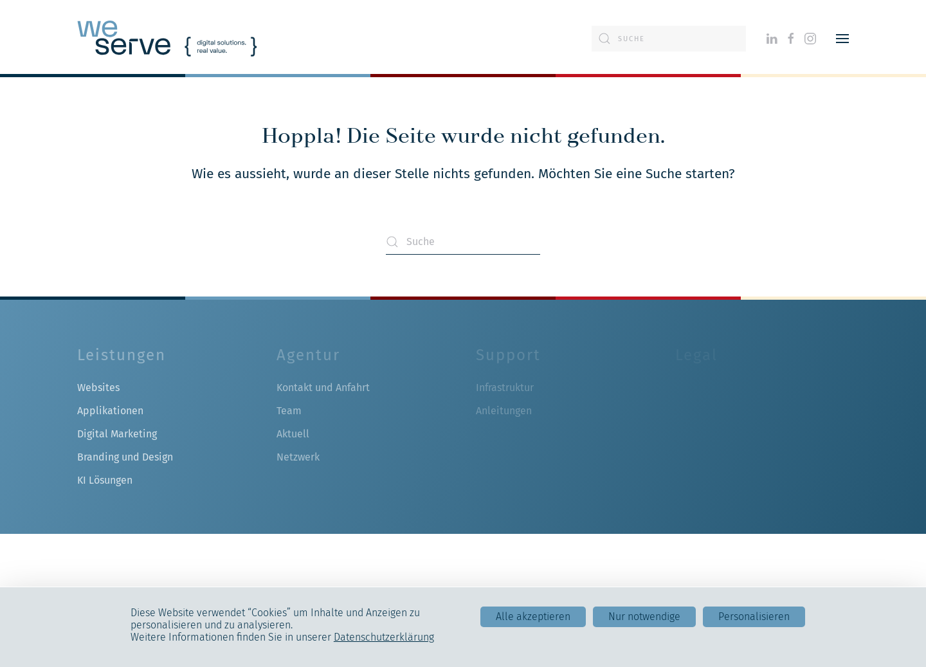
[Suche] (669, 38)
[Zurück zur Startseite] (167, 38)
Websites (98, 387)
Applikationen (110, 411)
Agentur (308, 355)
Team (289, 411)
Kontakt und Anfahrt (323, 387)
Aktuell (293, 434)
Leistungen (121, 355)
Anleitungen (504, 411)
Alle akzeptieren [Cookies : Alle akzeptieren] (533, 616)
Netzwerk (298, 457)
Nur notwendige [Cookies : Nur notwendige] (644, 616)
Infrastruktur (505, 387)
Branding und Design (125, 457)
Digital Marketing (117, 434)
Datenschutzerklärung (384, 637)
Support (508, 355)
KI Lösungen (104, 480)
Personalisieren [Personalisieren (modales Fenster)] (754, 616)
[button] (842, 38)
